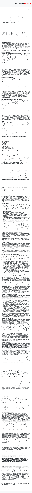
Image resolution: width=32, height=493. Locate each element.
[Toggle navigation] (27, 9)
